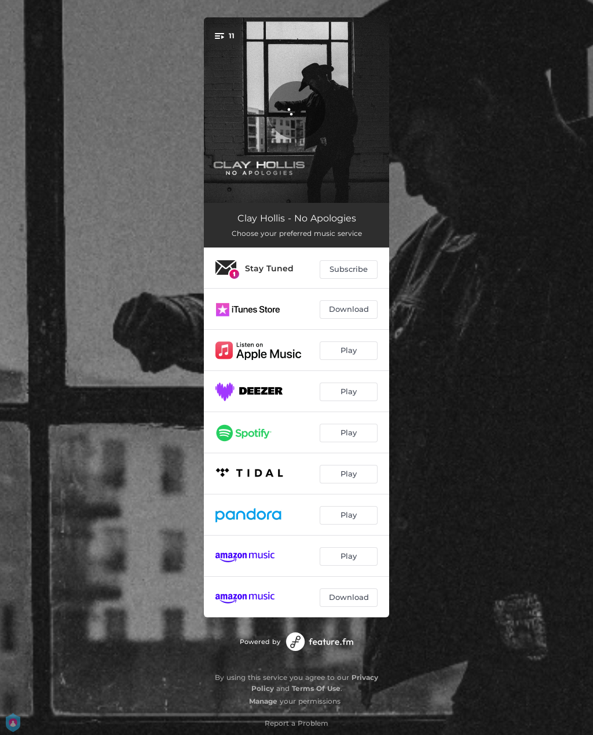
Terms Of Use (316, 688)
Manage (263, 701)
